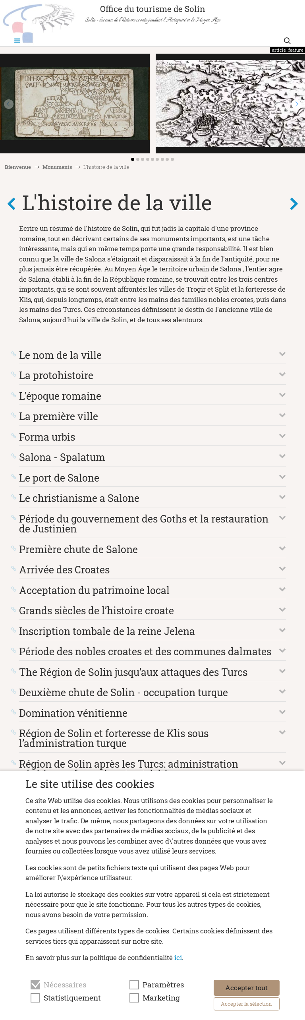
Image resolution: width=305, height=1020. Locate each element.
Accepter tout (246, 987)
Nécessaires (65, 984)
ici (178, 957)
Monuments (57, 166)
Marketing (161, 998)
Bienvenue (18, 166)
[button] (296, 104)
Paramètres (163, 984)
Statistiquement (72, 998)
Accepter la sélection (246, 1004)
